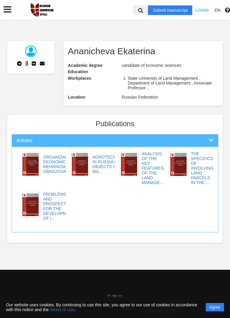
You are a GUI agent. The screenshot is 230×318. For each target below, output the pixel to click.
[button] (7, 9)
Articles (24, 140)
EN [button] (217, 10)
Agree (214, 307)
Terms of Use (62, 309)
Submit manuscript (170, 10)
